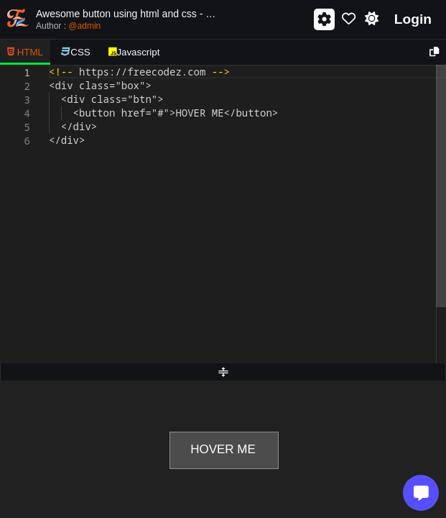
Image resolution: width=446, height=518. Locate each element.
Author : (68, 26)
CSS (75, 52)
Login (413, 19)
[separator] (223, 372)
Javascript (134, 52)
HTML (25, 52)
